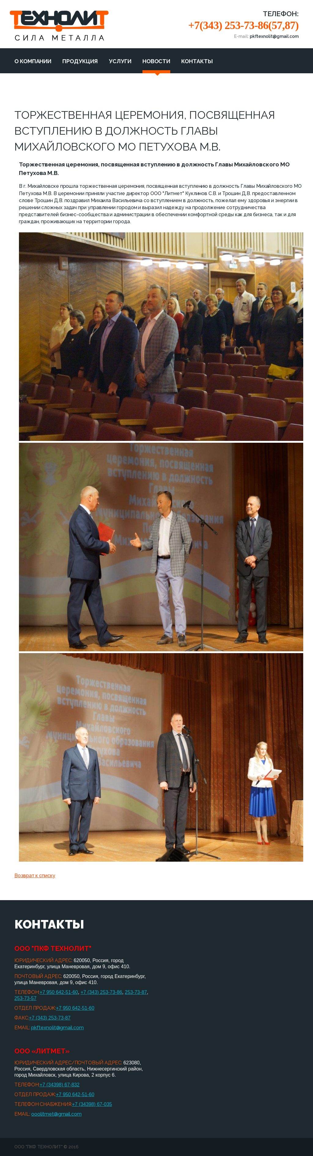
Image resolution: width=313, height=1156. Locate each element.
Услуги (120, 61)
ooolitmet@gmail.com (56, 1114)
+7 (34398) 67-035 (92, 1104)
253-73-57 (25, 998)
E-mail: (266, 36)
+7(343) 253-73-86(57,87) (243, 25)
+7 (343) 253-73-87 (50, 1017)
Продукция (80, 61)
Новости (156, 61)
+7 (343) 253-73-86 (101, 992)
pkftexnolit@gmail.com (57, 1028)
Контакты (196, 61)
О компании (32, 61)
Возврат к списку (34, 875)
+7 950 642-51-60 (58, 992)
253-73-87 (136, 992)
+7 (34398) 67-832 (59, 1084)
